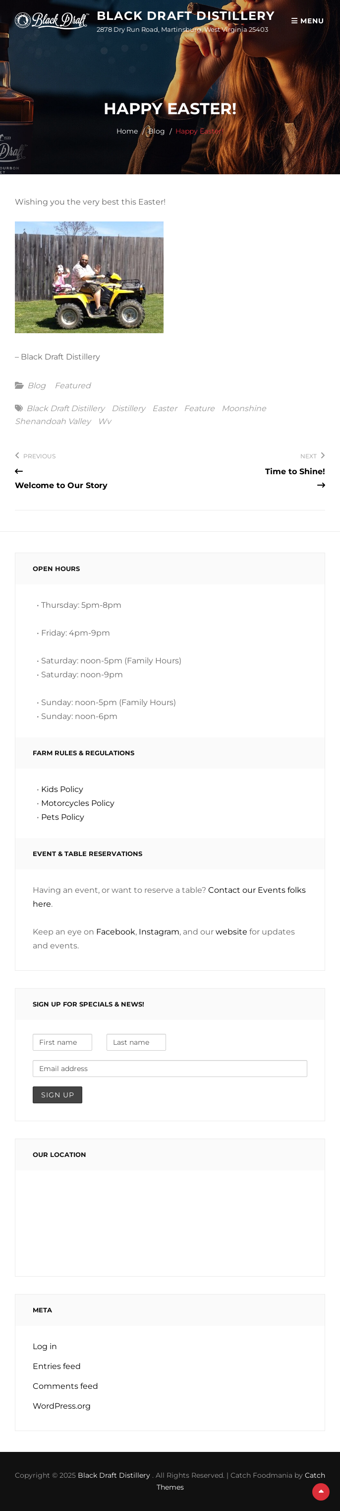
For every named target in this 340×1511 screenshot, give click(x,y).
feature (199, 408)
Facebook (115, 931)
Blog (156, 131)
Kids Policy (62, 789)
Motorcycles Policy (77, 803)
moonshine (244, 408)
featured (73, 385)
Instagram (159, 931)
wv (104, 421)
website (231, 931)
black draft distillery (65, 408)
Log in (45, 1346)
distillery (128, 408)
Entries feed (57, 1366)
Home (127, 131)
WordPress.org (62, 1406)
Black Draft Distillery (186, 15)
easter (164, 408)
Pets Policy (62, 817)
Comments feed (65, 1386)
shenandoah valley (53, 421)
